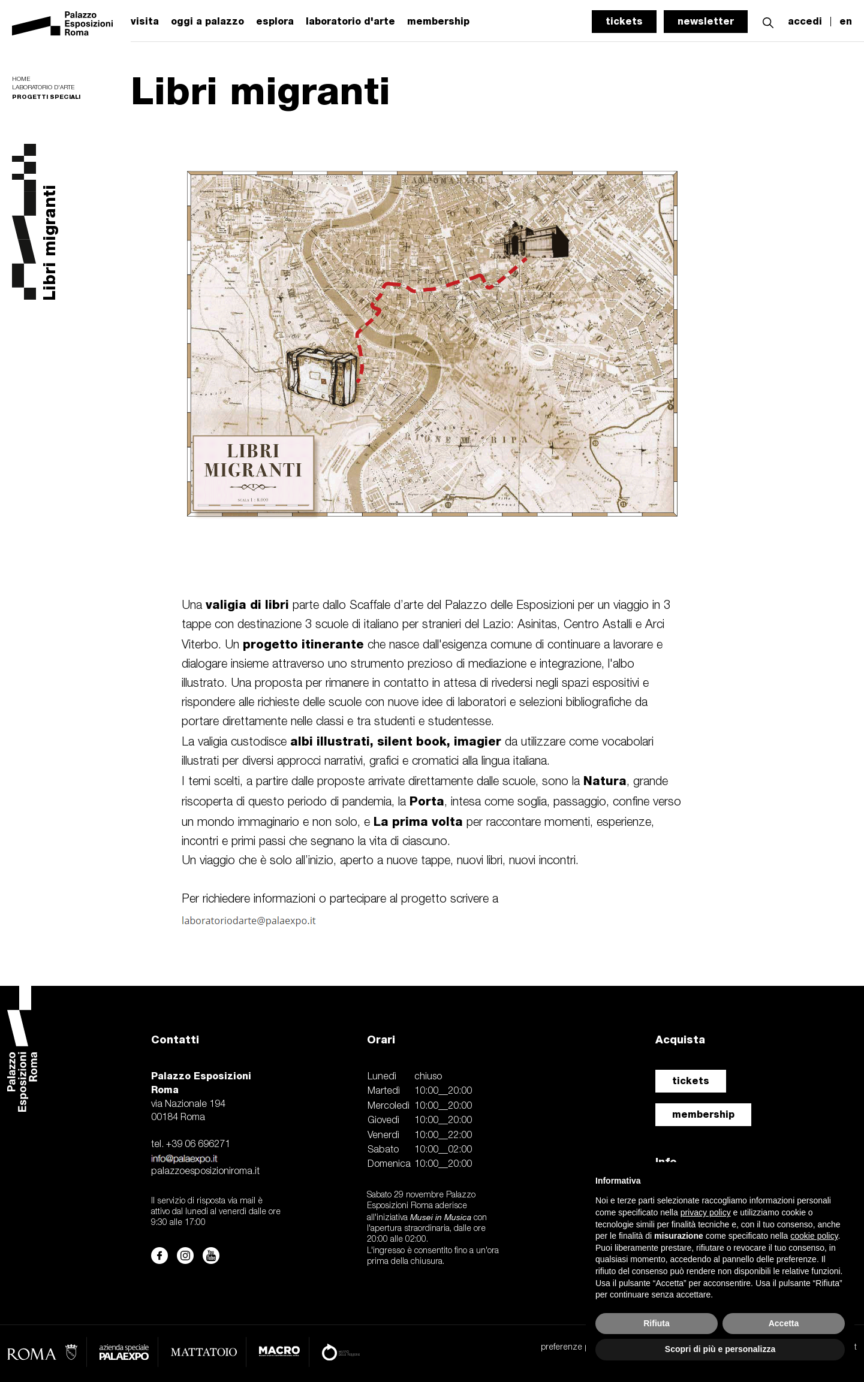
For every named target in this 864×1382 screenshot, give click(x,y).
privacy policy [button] (706, 1212)
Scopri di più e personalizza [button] (720, 1349)
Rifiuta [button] (656, 1323)
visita (145, 21)
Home (21, 79)
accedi (805, 21)
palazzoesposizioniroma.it (205, 1171)
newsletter (706, 21)
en (845, 21)
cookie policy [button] (814, 1236)
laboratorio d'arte (350, 21)
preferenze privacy (575, 1347)
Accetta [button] (784, 1323)
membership (703, 1114)
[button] (768, 21)
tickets (624, 21)
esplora (275, 21)
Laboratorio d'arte (43, 87)
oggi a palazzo (207, 21)
